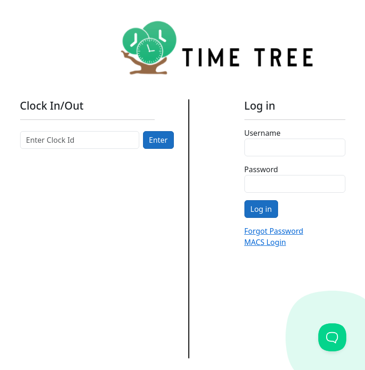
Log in (261, 209)
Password (261, 169)
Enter (158, 140)
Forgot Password (273, 231)
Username (262, 133)
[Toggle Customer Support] (332, 337)
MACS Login (265, 242)
